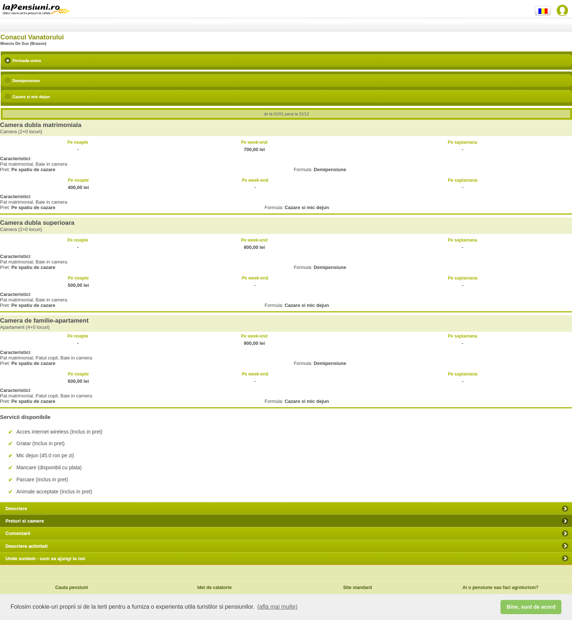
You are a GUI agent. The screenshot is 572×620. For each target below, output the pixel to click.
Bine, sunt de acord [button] (531, 607)
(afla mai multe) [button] (277, 607)
